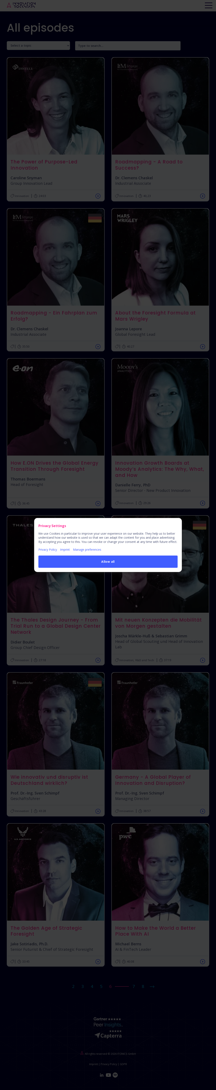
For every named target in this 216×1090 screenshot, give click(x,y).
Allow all (108, 562)
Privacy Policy (47, 550)
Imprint (65, 550)
